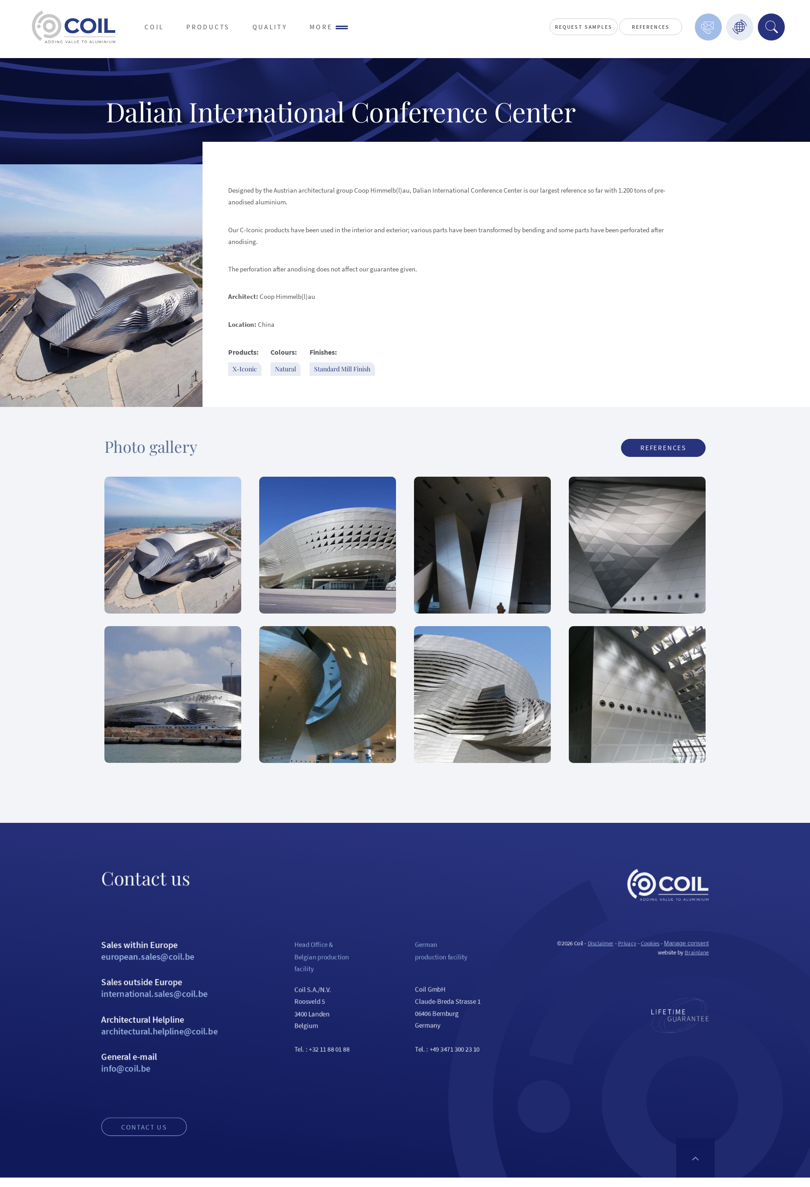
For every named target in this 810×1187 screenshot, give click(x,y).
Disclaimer (633, 971)
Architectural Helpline (118, 1067)
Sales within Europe (118, 980)
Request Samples (583, 26)
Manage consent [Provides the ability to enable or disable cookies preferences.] (734, 972)
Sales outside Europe (118, 1024)
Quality (269, 27)
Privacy (664, 971)
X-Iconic (245, 369)
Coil (154, 27)
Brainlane (746, 982)
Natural (285, 369)
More (329, 27)
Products (208, 27)
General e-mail (118, 1111)
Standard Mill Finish (342, 369)
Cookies (691, 971)
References (651, 26)
